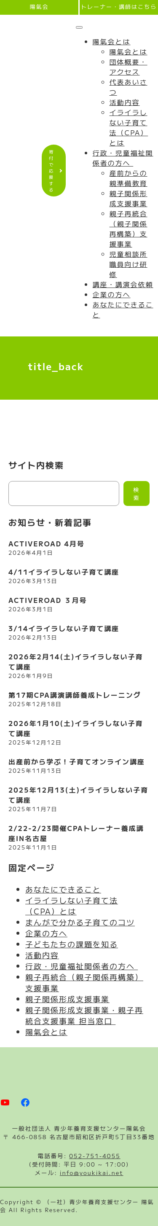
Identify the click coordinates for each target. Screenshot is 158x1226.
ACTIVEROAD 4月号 (46, 543)
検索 (136, 494)
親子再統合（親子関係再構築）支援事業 (128, 228)
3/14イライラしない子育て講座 (63, 628)
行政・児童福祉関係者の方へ (123, 158)
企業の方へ (112, 294)
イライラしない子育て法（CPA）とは (129, 127)
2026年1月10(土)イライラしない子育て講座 (75, 728)
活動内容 (125, 102)
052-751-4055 (94, 1155)
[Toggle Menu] (79, 27)
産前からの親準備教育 (128, 178)
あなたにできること (63, 889)
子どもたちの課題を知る (71, 943)
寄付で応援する (51, 170)
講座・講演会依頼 (123, 284)
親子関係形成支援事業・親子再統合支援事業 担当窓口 (84, 1015)
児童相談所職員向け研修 (128, 264)
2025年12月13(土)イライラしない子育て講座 (78, 795)
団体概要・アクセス (128, 66)
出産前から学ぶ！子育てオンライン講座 (76, 761)
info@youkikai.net (91, 1172)
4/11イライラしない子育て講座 (63, 572)
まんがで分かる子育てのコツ (80, 922)
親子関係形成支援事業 (128, 198)
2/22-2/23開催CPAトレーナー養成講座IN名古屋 (76, 833)
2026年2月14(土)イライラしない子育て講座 (75, 661)
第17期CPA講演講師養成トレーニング (74, 695)
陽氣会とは (112, 41)
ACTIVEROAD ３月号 (47, 600)
